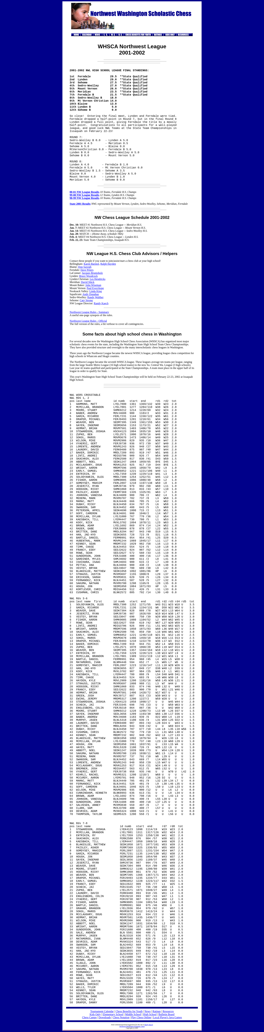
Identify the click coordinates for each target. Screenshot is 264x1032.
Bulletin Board (166, 1014)
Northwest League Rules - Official (88, 320)
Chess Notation (121, 1017)
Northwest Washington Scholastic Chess (132, 1026)
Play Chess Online (141, 1017)
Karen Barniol (91, 263)
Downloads (105, 1017)
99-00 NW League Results (84, 195)
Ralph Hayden (108, 263)
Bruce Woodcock (88, 276)
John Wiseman (93, 285)
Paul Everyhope (95, 288)
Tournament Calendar (102, 1011)
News (147, 1011)
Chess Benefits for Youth (129, 1011)
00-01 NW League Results (84, 192)
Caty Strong (86, 300)
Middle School (133, 1014)
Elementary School (113, 1014)
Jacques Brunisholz (92, 273)
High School (150, 1014)
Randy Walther (95, 297)
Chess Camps (89, 1017)
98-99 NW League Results (84, 198)
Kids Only (95, 1014)
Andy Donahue (90, 294)
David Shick (87, 282)
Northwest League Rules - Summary (89, 312)
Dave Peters (86, 270)
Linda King (95, 291)
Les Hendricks (97, 279)
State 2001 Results (80, 203)
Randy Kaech (101, 303)
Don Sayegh (84, 266)
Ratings (156, 1011)
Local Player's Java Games (167, 1017)
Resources (168, 1011)
